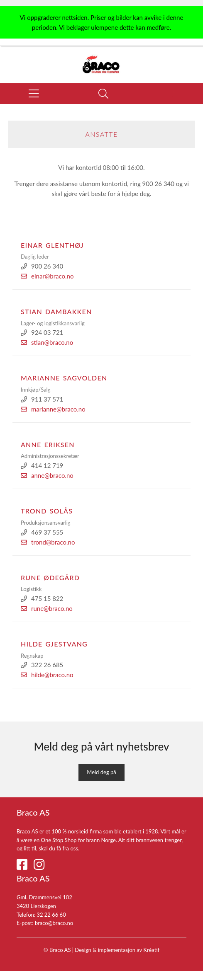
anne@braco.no (47, 475)
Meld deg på (101, 772)
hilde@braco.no (47, 674)
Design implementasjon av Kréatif (117, 950)
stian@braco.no (47, 342)
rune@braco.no (47, 608)
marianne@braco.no (53, 409)
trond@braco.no (48, 542)
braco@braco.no (54, 923)
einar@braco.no (47, 276)
